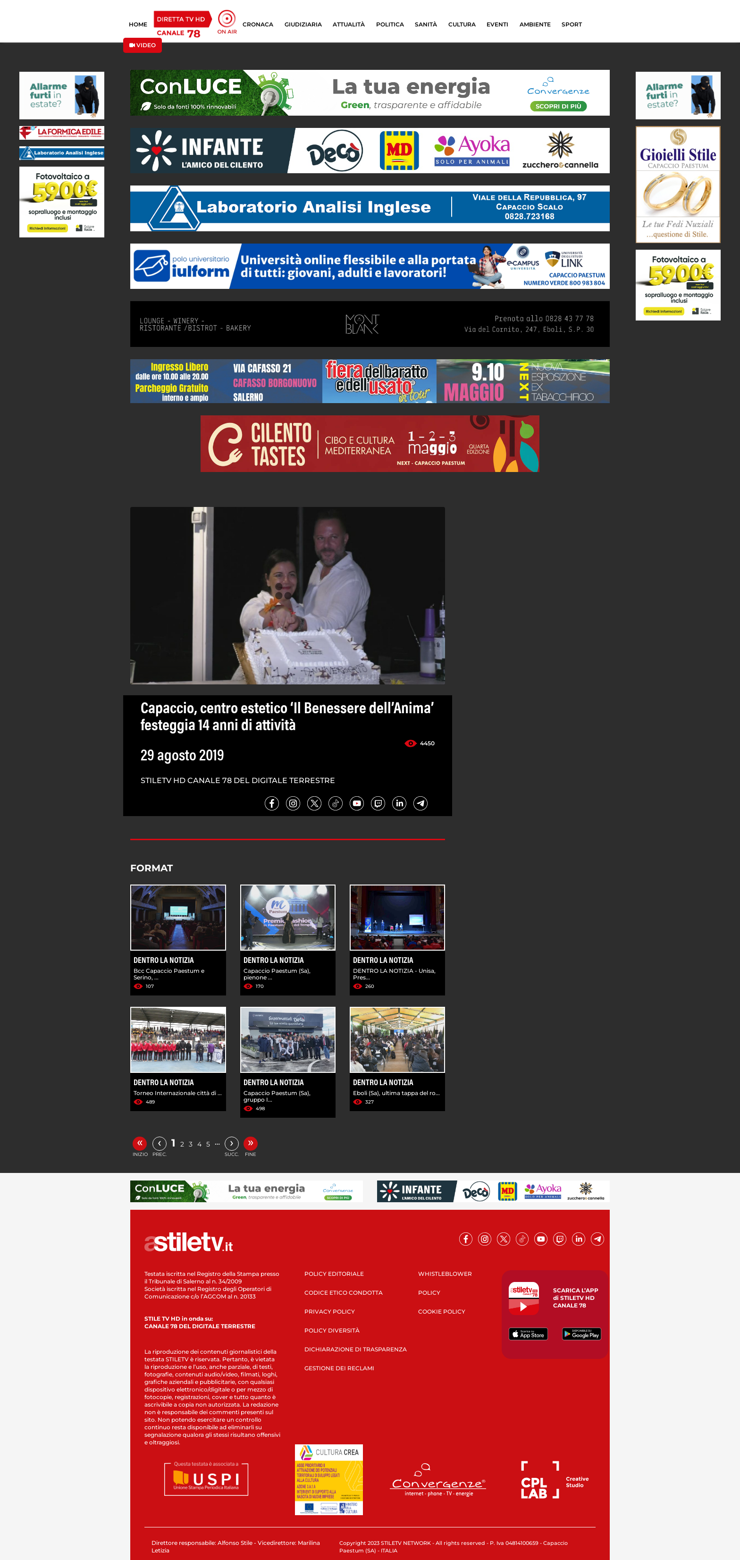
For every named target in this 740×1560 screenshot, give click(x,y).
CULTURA (462, 24)
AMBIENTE (535, 24)
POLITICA (390, 24)
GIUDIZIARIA (303, 24)
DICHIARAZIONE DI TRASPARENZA (355, 1349)
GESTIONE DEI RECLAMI (339, 1368)
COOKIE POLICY (441, 1311)
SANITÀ (426, 24)
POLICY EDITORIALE (334, 1273)
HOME (138, 24)
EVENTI (497, 24)
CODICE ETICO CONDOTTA (343, 1292)
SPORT (572, 24)
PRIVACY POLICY (329, 1311)
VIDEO (142, 45)
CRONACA (258, 24)
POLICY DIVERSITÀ (332, 1330)
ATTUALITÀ (349, 24)
